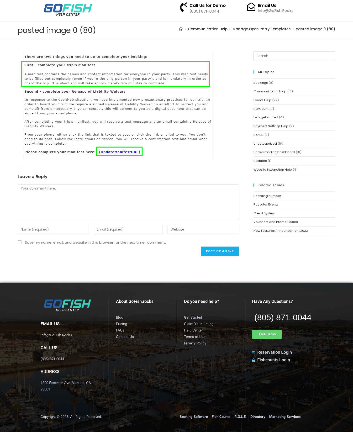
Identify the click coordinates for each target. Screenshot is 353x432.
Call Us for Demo (208, 5)
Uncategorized (265, 143)
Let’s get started (265, 117)
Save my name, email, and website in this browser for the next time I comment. (95, 242)
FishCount (261, 108)
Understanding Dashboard (274, 152)
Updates (260, 160)
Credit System (264, 213)
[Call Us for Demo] (184, 7)
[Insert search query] (294, 56)
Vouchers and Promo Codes (275, 222)
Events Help (262, 100)
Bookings (260, 82)
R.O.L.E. (258, 134)
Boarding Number (267, 196)
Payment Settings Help (270, 126)
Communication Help (269, 91)
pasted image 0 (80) (315, 29)
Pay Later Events (265, 204)
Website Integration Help (272, 169)
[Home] (181, 29)
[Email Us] (251, 6)
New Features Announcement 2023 (280, 230)
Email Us (267, 5)
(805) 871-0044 (282, 317)
